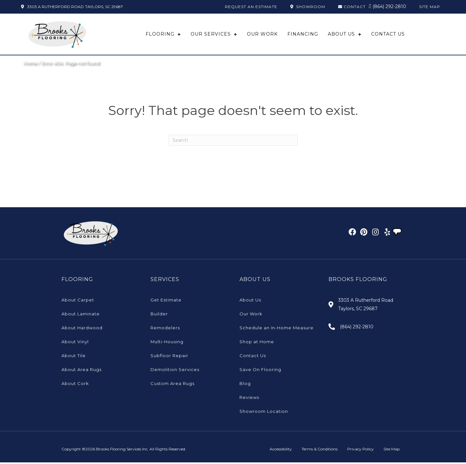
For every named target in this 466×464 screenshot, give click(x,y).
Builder (159, 315)
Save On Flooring (260, 371)
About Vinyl (75, 343)
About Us (250, 301)
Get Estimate (166, 301)
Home (30, 64)
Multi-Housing (166, 343)
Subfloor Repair (169, 357)
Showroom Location (263, 412)
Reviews (249, 399)
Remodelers (165, 329)
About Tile (73, 357)
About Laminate (80, 315)
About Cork (75, 385)
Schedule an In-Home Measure (276, 329)
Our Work (250, 315)
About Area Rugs (81, 371)
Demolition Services (174, 371)
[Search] (233, 141)
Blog (245, 385)
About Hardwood (82, 329)
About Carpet (77, 301)
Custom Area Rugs (172, 385)
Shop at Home (256, 343)
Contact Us (252, 357)
